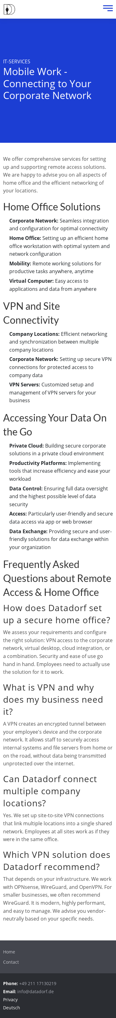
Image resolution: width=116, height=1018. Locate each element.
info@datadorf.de (35, 991)
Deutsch (11, 1008)
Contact (11, 962)
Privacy (10, 999)
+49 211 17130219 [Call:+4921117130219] (37, 983)
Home (9, 952)
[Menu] (106, 9)
